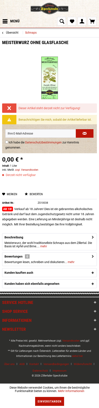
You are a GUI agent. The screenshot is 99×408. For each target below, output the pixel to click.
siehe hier (77, 356)
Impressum (59, 370)
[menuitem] (11, 21)
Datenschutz (40, 370)
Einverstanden (50, 401)
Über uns (9, 364)
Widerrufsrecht (83, 364)
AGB (22, 364)
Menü (11, 20)
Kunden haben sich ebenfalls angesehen (31, 283)
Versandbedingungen (56, 364)
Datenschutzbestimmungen (43, 142)
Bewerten (34, 194)
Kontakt (34, 364)
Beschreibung (13, 237)
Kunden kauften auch (18, 272)
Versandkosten (71, 340)
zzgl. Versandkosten (26, 169)
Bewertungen (13, 256)
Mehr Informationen (71, 391)
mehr (43, 246)
